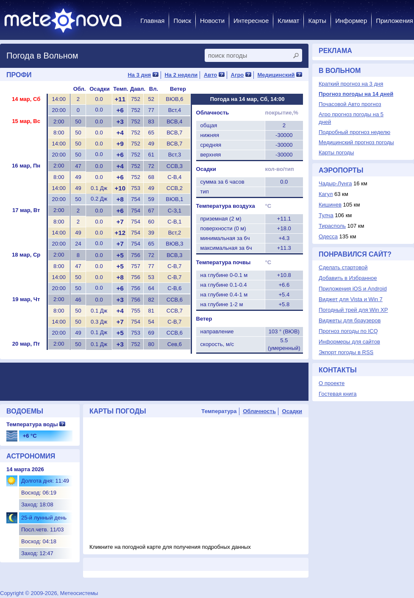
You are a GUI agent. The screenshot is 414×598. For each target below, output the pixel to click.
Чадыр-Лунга (335, 183)
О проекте (332, 383)
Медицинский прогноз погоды (356, 142)
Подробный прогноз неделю (354, 132)
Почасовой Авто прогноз (350, 104)
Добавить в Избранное (348, 278)
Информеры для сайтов (349, 341)
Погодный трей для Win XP (353, 310)
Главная (152, 20)
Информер (351, 20)
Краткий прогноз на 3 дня (351, 84)
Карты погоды (336, 152)
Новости (212, 20)
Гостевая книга (337, 394)
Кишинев (330, 204)
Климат (288, 20)
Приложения (394, 20)
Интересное (251, 20)
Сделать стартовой (343, 267)
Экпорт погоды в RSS (346, 352)
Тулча (326, 215)
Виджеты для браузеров (350, 320)
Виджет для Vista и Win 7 (351, 299)
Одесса (328, 236)
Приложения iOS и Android (353, 288)
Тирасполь (332, 226)
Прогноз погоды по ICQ (348, 331)
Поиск (182, 20)
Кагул (326, 194)
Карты (317, 20)
